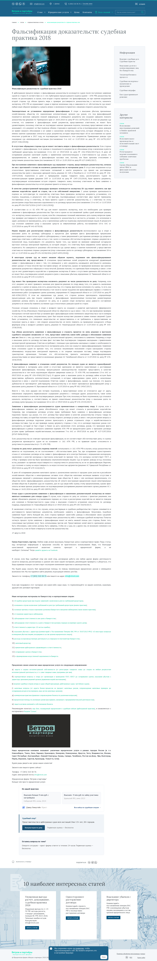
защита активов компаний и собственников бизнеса (35, 704)
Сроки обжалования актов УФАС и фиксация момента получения (129, 173)
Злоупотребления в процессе (129, 78)
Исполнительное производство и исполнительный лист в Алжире (128, 147)
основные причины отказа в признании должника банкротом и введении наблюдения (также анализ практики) (60, 609)
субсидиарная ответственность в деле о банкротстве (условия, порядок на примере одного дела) (55, 623)
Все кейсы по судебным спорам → (86, 807)
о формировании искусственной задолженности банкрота (39, 656)
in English (142, 4)
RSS (131, 957)
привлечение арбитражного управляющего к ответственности (41, 647)
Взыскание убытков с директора (119, 898)
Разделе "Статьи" (44, 711)
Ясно (104, 957)
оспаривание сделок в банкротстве (29, 652)
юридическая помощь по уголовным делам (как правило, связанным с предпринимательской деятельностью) (59, 700)
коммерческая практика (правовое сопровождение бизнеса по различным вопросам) (49, 695)
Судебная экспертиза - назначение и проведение (126, 87)
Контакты (87, 12)
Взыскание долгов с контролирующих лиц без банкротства (130, 70)
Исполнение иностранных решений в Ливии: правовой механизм (129, 134)
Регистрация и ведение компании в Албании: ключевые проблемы (130, 160)
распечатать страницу (22, 862)
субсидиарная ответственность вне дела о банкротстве (37, 618)
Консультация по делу (34, 828)
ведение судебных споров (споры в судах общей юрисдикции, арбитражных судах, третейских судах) (56, 683)
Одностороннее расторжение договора (75, 899)
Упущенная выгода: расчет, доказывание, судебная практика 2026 (37, 900)
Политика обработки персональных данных (131, 953)
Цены (76, 12)
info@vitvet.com (39, 4)
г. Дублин (56, 4)
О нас (40, 12)
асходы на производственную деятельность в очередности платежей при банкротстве (51, 638)
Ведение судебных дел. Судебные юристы (129, 61)
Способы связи (87, 4)
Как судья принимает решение (129, 100)
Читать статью (32, 928)
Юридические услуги (58, 12)
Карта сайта (141, 957)
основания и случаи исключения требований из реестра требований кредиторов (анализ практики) (55, 605)
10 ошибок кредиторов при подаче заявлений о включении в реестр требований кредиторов (53, 601)
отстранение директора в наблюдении (30, 614)
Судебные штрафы (129, 95)
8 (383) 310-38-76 (74, 4)
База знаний (102, 12)
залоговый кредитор (23, 643)
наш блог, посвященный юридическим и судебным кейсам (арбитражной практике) (70, 708)
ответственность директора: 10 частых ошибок (34, 627)
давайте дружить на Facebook (47, 550)
